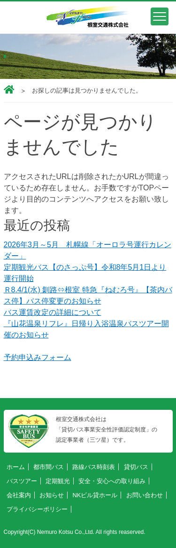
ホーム (16, 466)
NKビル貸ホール (94, 495)
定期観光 (58, 481)
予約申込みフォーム (37, 357)
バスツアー (22, 481)
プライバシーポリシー (37, 509)
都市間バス (48, 466)
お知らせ (51, 495)
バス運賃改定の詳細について (52, 312)
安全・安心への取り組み (111, 481)
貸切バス (136, 466)
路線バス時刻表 (93, 466)
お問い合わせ (144, 495)
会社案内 (19, 495)
